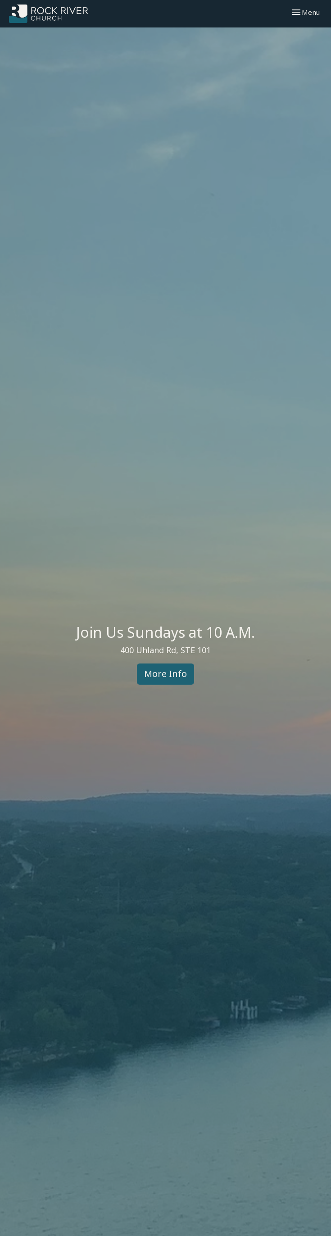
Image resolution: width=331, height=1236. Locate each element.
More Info (165, 674)
